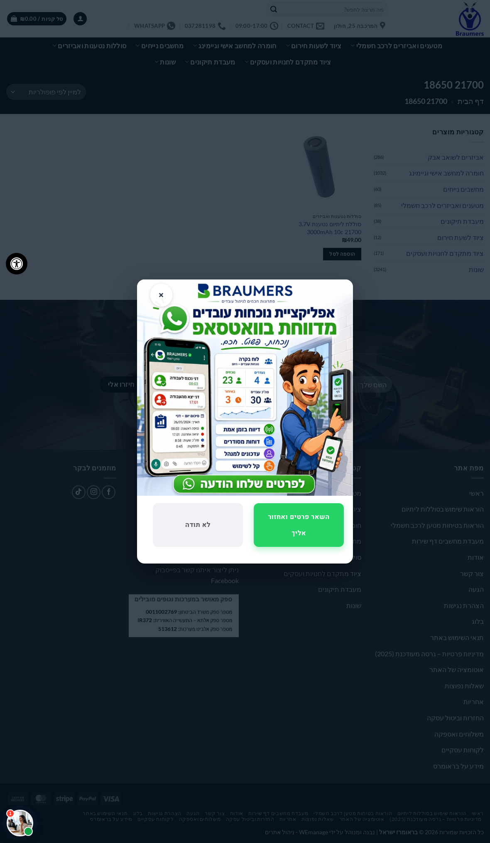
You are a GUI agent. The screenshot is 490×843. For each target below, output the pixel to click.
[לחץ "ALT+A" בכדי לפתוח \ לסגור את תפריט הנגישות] (16, 263)
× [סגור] (161, 295)
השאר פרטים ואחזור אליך (298, 525)
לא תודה (198, 525)
